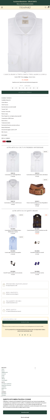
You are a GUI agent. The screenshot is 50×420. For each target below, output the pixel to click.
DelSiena (26, 77)
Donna (3, 370)
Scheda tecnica (6, 98)
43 (30, 88)
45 (37, 88)
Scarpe (3, 375)
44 (33, 88)
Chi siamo (4, 395)
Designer (4, 135)
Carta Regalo (4, 380)
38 (12, 88)
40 (19, 88)
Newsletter (4, 393)
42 (26, 88)
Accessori (4, 374)
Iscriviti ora (25, 322)
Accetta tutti (25, 412)
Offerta (3, 378)
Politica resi (4, 388)
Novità (3, 377)
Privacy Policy (8, 326)
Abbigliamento (5, 372)
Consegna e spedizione (6, 383)
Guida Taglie (27, 85)
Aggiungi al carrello (25, 92)
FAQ (3, 390)
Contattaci (4, 386)
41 (23, 88)
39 (16, 88)
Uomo (3, 369)
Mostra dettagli (25, 417)
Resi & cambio (6, 138)
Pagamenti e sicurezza (6, 385)
